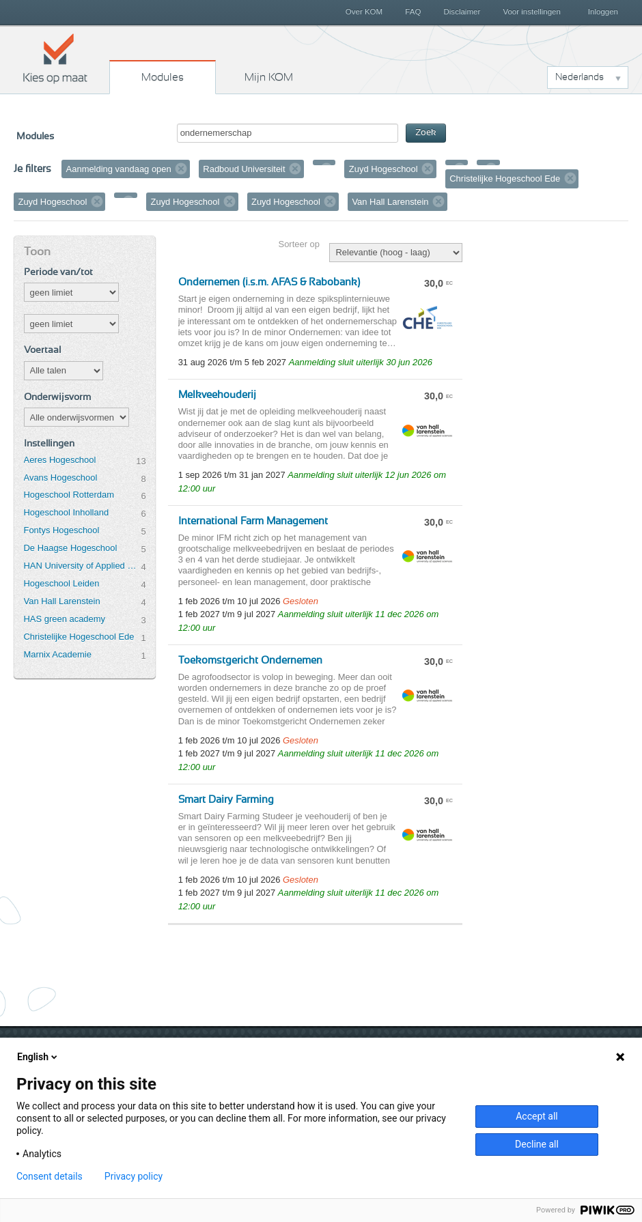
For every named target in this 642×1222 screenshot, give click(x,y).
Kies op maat (55, 58)
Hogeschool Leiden (62, 583)
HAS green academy (65, 619)
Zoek (425, 132)
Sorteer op (299, 244)
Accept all (537, 1116)
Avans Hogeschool (61, 477)
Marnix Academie (58, 654)
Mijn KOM (269, 77)
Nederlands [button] (579, 77)
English (38, 1056)
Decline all (537, 1144)
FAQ (413, 12)
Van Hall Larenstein (62, 601)
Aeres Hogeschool (60, 460)
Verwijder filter (181, 168)
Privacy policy (133, 1176)
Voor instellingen (532, 12)
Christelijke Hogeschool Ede (79, 636)
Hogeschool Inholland (66, 512)
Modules (162, 77)
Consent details (49, 1176)
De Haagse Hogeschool (70, 548)
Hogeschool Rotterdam (69, 494)
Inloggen (603, 12)
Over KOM (364, 12)
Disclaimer (462, 12)
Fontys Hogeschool (62, 530)
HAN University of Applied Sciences (82, 565)
